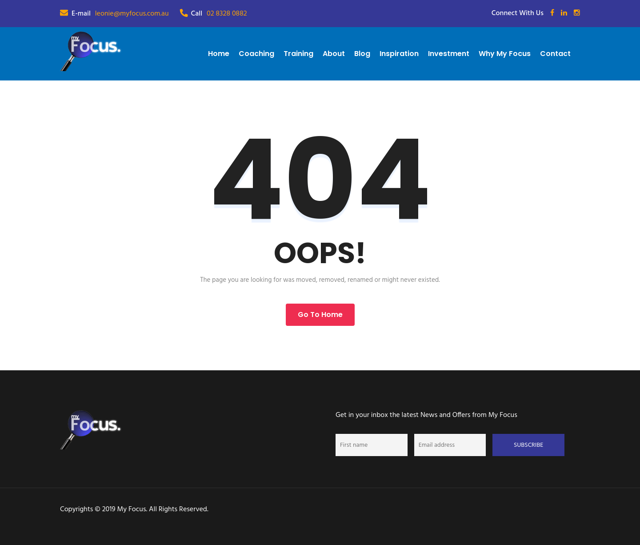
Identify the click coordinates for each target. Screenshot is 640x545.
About (334, 53)
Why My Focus (505, 53)
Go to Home (320, 314)
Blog (362, 53)
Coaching (256, 53)
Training (298, 53)
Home (218, 53)
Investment (448, 53)
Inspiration (399, 53)
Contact (555, 53)
